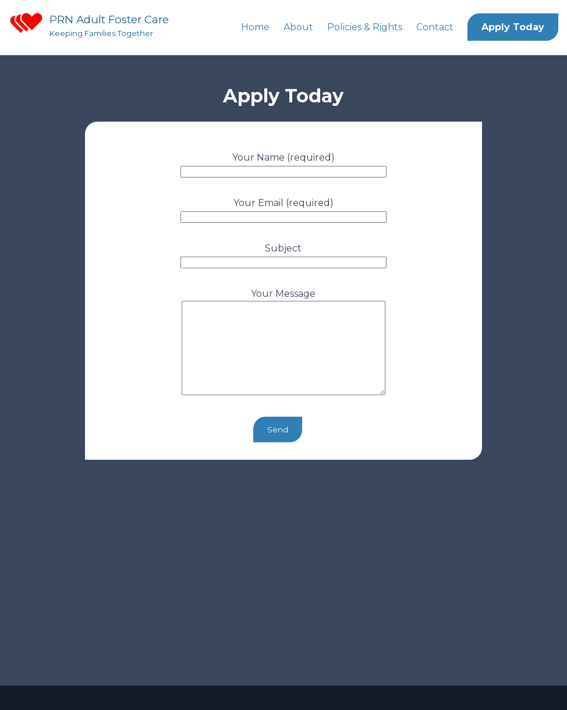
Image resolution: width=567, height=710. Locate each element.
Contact (434, 27)
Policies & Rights (364, 27)
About (298, 27)
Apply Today (512, 27)
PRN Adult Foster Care (109, 19)
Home (255, 27)
